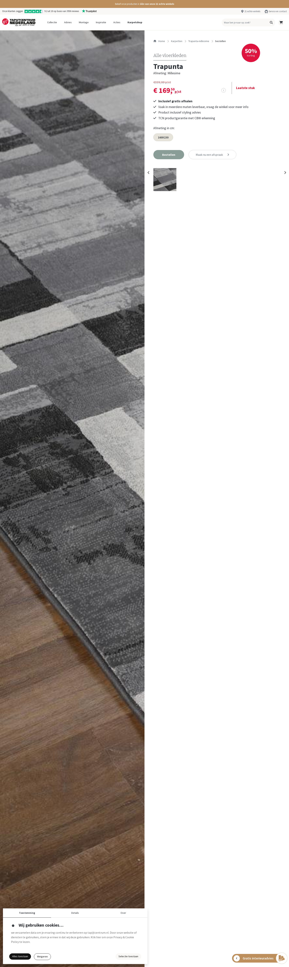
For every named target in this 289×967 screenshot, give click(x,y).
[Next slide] (285, 172)
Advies (68, 22)
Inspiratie (101, 22)
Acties (116, 22)
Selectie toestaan (128, 956)
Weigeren (42, 956)
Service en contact (278, 11)
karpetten (176, 41)
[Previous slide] (148, 172)
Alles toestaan (20, 956)
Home (159, 41)
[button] (144, 4)
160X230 (163, 137)
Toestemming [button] (27, 912)
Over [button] (123, 912)
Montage (84, 22)
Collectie (52, 22)
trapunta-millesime (198, 41)
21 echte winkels (252, 11)
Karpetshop (135, 22)
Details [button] (75, 912)
